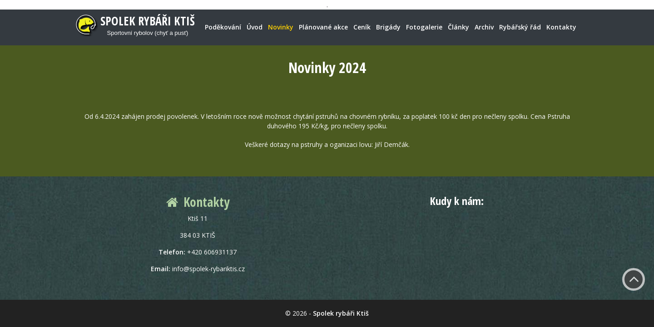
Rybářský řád (520, 27)
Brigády (388, 27)
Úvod (255, 27)
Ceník (362, 27)
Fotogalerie (424, 27)
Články (458, 27)
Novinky (280, 27)
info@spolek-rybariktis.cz (208, 268)
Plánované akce (323, 27)
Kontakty (561, 27)
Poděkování (223, 27)
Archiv (484, 27)
